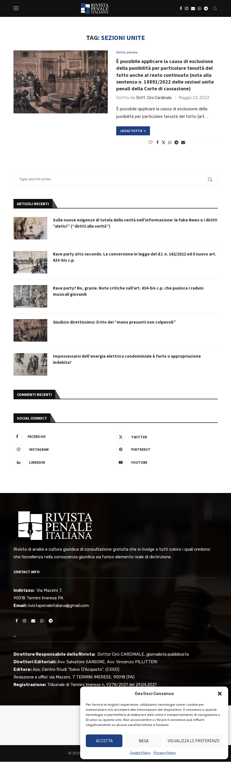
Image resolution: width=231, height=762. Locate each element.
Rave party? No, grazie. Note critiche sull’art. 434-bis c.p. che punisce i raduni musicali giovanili (130, 292)
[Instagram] (186, 8)
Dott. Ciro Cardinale (154, 98)
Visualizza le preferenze (193, 740)
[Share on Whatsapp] (170, 143)
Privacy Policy (165, 753)
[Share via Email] (183, 143)
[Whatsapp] (199, 8)
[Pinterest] (165, 450)
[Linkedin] (63, 463)
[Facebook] (181, 8)
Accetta (104, 740)
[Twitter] (165, 437)
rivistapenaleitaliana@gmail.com (58, 605)
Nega (144, 740)
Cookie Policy (140, 753)
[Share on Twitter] (163, 142)
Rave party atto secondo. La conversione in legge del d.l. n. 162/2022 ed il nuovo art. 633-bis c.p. (133, 258)
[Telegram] (206, 8)
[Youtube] (165, 463)
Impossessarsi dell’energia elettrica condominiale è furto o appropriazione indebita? (130, 360)
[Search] (215, 8)
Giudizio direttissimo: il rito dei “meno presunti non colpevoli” (116, 323)
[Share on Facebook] (157, 143)
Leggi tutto (133, 131)
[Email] (193, 8)
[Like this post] (150, 143)
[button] (220, 693)
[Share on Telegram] (176, 143)
